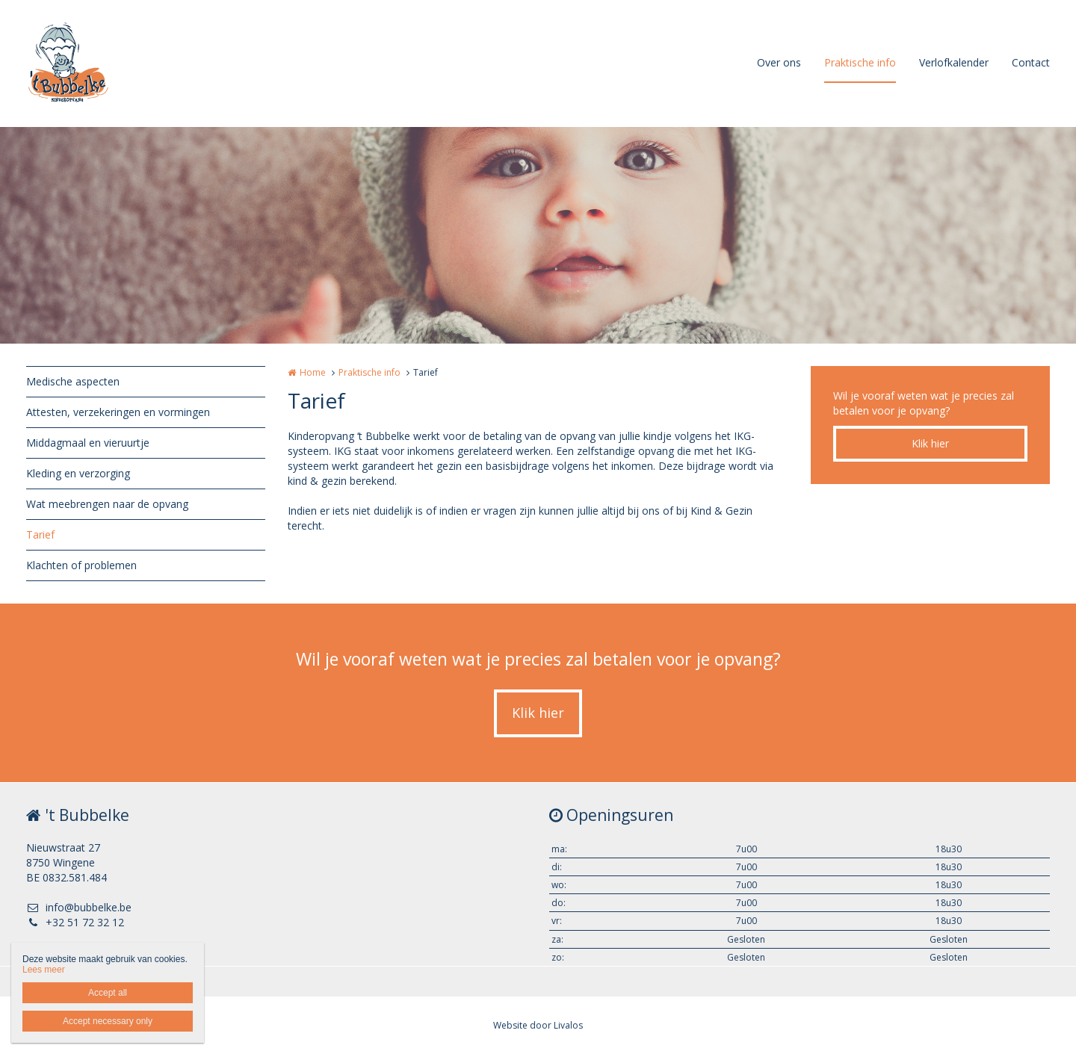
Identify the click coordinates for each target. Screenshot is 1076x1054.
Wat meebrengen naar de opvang (107, 504)
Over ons (779, 62)
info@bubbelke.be (79, 907)
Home (313, 372)
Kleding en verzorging (78, 473)
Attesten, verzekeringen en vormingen (118, 412)
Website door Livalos (538, 1025)
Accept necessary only (107, 1021)
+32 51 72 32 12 (75, 922)
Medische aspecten (73, 381)
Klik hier (930, 443)
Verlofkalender (954, 62)
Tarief (40, 534)
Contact (1031, 62)
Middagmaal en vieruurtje (87, 442)
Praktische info (860, 62)
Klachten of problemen (81, 565)
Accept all (107, 993)
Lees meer (43, 969)
